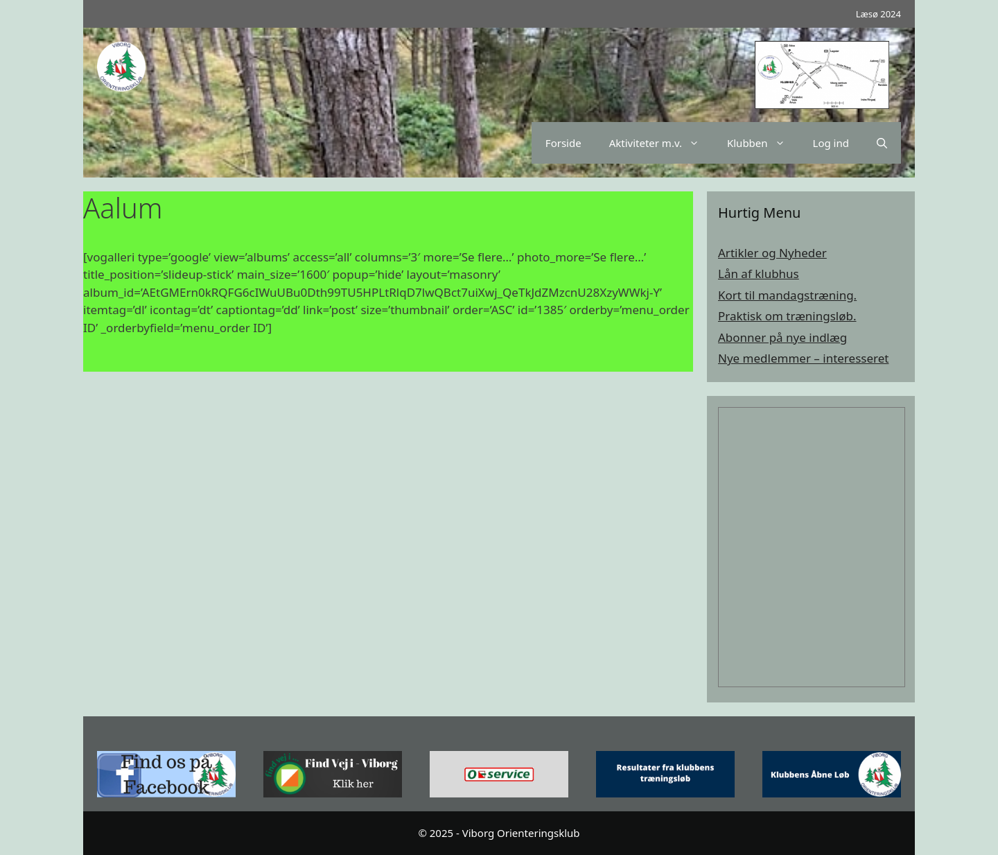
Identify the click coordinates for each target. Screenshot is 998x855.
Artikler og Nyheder (772, 253)
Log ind (831, 143)
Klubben (763, 143)
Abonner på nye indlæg (782, 337)
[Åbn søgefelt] (882, 143)
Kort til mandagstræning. (787, 295)
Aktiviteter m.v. (661, 143)
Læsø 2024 (878, 14)
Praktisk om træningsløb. (787, 316)
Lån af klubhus (758, 274)
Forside (563, 143)
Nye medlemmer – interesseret (803, 358)
